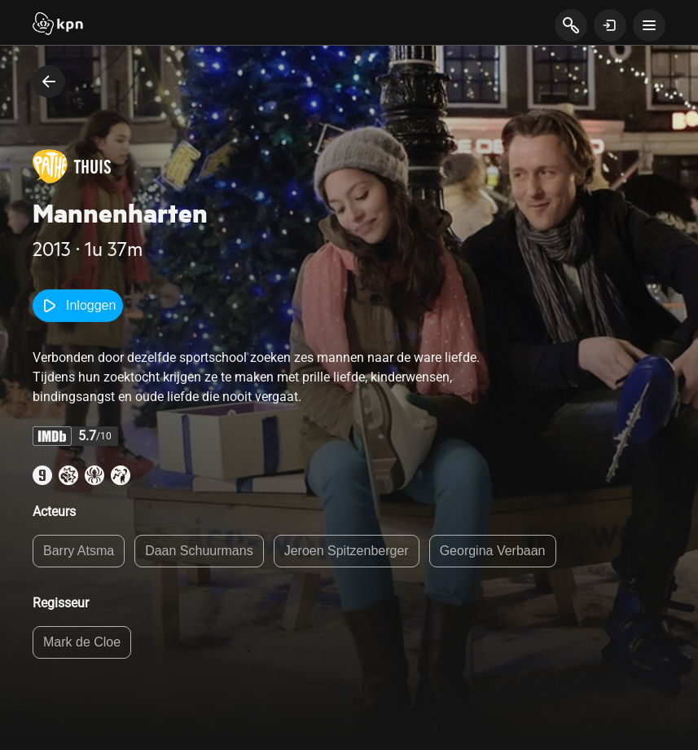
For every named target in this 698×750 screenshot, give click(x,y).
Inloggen (78, 306)
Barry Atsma (78, 551)
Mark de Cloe (82, 642)
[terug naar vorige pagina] (49, 81)
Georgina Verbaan (493, 551)
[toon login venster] (610, 25)
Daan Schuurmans (199, 551)
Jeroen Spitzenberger (346, 551)
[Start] (57, 25)
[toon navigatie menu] (649, 25)
